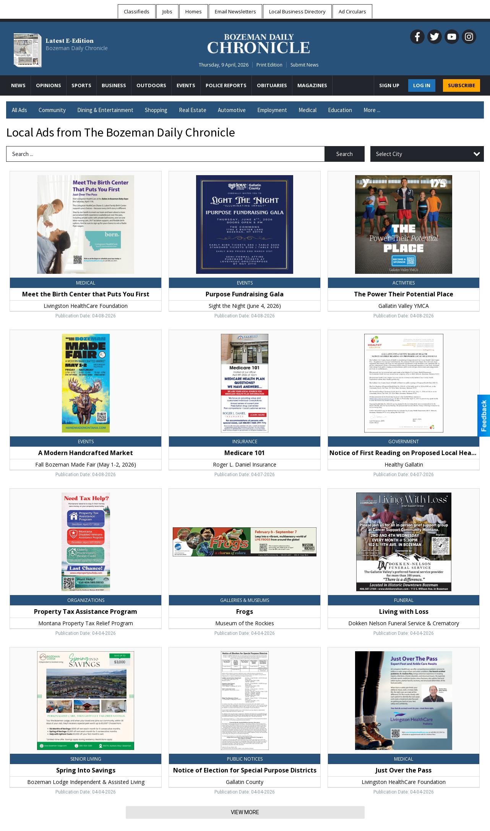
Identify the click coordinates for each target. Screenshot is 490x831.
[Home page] (258, 42)
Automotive (232, 110)
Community (52, 110)
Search (344, 154)
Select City (389, 154)
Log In (421, 85)
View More (245, 812)
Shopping (156, 110)
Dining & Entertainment (105, 110)
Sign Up (389, 85)
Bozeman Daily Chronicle (76, 48)
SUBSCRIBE (461, 85)
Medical (307, 110)
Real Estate (192, 110)
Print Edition (269, 65)
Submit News (304, 65)
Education (340, 110)
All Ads (19, 110)
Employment (272, 110)
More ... (371, 110)
